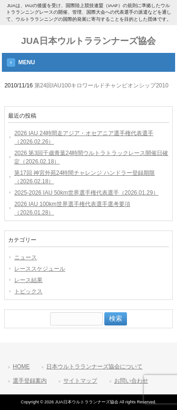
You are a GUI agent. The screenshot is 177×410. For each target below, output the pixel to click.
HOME (21, 366)
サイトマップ (80, 380)
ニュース (25, 257)
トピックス (28, 291)
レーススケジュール (39, 268)
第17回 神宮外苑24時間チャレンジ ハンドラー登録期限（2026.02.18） (84, 177)
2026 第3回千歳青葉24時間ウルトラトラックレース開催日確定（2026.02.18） (91, 157)
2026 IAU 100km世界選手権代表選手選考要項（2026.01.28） (72, 208)
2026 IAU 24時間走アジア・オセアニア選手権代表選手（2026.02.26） (83, 137)
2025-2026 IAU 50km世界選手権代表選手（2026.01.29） (86, 192)
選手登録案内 (30, 380)
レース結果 (28, 280)
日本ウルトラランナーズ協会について (94, 366)
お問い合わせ (131, 380)
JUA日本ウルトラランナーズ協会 (88, 41)
